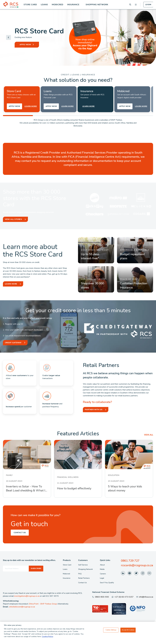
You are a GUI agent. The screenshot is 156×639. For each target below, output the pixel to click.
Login (148, 4)
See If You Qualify (107, 582)
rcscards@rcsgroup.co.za (137, 565)
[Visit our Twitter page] (136, 573)
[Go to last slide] (8, 37)
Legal (102, 578)
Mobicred (57, 5)
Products (67, 560)
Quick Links (105, 560)
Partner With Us (93, 409)
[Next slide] (147, 37)
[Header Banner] (78, 37)
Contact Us (20, 532)
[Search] (130, 4)
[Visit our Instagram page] (143, 573)
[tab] (71, 57)
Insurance (73, 5)
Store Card (30, 5)
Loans (44, 5)
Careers (103, 574)
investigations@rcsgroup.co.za (26, 596)
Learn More (11, 284)
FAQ (80, 574)
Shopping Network (97, 5)
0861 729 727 (130, 561)
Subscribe (36, 568)
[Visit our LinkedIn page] (123, 573)
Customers (83, 560)
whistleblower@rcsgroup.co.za (22, 606)
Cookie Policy (47, 636)
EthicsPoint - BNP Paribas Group (43, 603)
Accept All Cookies (128, 630)
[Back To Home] (10, 5)
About (102, 565)
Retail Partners (84, 578)
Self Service (83, 565)
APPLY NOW (25, 44)
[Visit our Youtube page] (149, 573)
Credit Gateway (13, 343)
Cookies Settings (111, 630)
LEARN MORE (30, 106)
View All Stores (13, 219)
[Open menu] (135, 4)
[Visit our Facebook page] (129, 573)
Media (102, 569)
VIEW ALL (148, 435)
